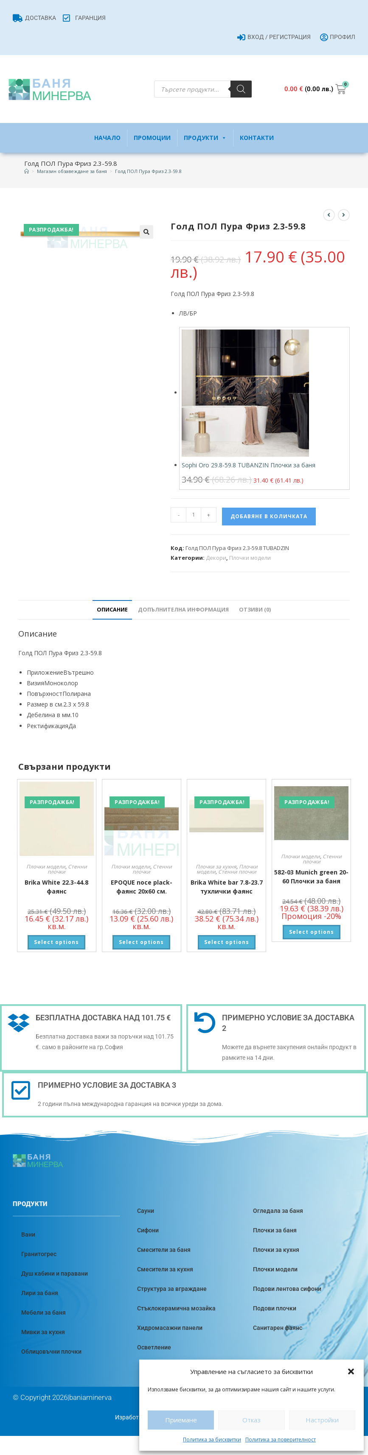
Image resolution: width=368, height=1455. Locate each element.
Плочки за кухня (216, 866)
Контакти (257, 138)
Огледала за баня (278, 1210)
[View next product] (344, 215)
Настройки (322, 1420)
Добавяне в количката (268, 516)
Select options (56, 942)
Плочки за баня (275, 1230)
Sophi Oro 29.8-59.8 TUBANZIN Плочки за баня (248, 465)
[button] (351, 1371)
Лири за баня (39, 1293)
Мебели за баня (43, 1312)
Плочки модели (250, 557)
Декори (216, 557)
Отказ (251, 1420)
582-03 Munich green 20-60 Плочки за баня (311, 876)
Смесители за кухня (165, 1269)
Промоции (152, 138)
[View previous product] (329, 215)
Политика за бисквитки (212, 1439)
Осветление (154, 1347)
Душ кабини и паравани (54, 1273)
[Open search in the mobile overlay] (203, 89)
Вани (28, 1234)
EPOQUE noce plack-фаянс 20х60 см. (141, 886)
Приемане (181, 1420)
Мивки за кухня (43, 1332)
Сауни (145, 1210)
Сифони (148, 1230)
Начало (107, 138)
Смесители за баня (164, 1249)
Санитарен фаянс (277, 1327)
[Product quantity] (193, 514)
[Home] (26, 171)
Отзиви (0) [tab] (255, 609)
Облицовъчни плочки (51, 1351)
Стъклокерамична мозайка (176, 1308)
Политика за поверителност (280, 1439)
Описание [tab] (112, 609)
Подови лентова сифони (287, 1288)
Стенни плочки (237, 871)
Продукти (205, 137)
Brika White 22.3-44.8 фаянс (56, 886)
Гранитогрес (38, 1254)
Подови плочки (274, 1308)
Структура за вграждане (172, 1288)
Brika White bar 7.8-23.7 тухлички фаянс (227, 886)
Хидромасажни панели (169, 1327)
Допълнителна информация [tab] (183, 609)
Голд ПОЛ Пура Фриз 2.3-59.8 (148, 171)
